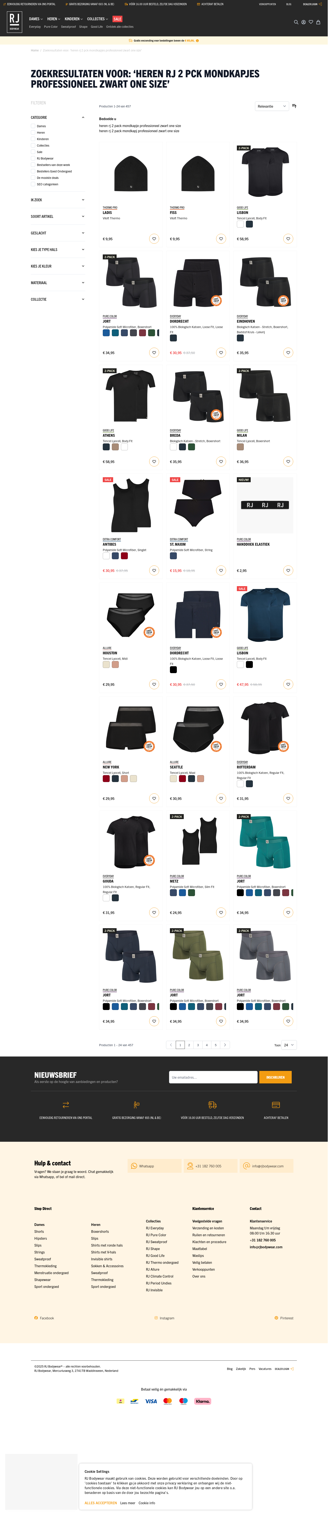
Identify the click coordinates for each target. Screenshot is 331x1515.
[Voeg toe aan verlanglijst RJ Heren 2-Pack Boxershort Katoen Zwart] (221, 461)
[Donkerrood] (124, 555)
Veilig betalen (202, 1262)
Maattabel (199, 1248)
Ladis (107, 212)
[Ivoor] (106, 664)
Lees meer (127, 1503)
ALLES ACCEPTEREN (101, 1503)
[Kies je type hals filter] (58, 249)
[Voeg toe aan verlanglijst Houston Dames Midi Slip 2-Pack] (154, 684)
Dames (39, 1224)
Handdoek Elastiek (253, 544)
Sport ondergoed (46, 1286)
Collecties (153, 1221)
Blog (230, 1369)
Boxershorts (100, 1231)
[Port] (142, 332)
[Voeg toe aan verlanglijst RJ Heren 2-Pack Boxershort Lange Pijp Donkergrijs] (288, 1021)
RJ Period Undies (158, 1283)
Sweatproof (68, 26)
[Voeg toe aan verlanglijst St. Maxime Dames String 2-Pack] (221, 570)
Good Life (97, 26)
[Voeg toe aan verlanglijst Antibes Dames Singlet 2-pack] (154, 570)
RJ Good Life (155, 1255)
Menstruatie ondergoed (51, 1272)
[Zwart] (173, 669)
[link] (171, 1045)
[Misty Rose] (115, 664)
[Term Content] (197, 40)
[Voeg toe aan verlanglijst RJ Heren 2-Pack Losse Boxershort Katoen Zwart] (221, 353)
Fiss (173, 212)
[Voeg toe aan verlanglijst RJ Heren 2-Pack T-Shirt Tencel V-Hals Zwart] (154, 461)
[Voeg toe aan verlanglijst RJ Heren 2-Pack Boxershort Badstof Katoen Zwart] (288, 353)
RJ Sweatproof (156, 1241)
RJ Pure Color (156, 1235)
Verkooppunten (203, 1269)
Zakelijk (241, 1369)
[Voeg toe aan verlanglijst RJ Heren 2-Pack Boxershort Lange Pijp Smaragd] (288, 912)
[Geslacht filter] (58, 233)
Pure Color (51, 26)
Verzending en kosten (208, 1228)
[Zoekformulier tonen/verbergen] (296, 22)
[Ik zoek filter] (58, 199)
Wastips (198, 1255)
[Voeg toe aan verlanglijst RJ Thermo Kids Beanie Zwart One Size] (154, 239)
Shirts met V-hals (103, 1252)
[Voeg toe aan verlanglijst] (311, 21)
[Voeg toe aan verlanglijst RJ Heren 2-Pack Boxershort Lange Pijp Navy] (154, 1021)
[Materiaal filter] (58, 282)
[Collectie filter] (58, 299)
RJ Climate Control (159, 1276)
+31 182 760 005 (263, 1240)
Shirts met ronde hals (107, 1245)
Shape (83, 26)
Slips (37, 1245)
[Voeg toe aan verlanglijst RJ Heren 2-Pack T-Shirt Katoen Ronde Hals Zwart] (288, 798)
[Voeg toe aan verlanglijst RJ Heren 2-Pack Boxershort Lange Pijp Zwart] (154, 353)
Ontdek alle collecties (119, 26)
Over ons (198, 1276)
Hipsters (40, 1238)
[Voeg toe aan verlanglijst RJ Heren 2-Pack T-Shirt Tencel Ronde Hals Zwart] (288, 239)
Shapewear (42, 1279)
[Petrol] (115, 332)
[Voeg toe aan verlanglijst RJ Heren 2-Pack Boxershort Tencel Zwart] (288, 461)
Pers (252, 1369)
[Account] (303, 22)
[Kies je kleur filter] (58, 266)
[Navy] (249, 224)
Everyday (35, 26)
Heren (95, 1224)
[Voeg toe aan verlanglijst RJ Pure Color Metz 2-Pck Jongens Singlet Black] (221, 912)
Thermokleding (45, 1266)
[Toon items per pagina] (289, 1045)
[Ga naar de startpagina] (14, 22)
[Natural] (115, 446)
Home (35, 50)
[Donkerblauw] (124, 332)
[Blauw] (106, 332)
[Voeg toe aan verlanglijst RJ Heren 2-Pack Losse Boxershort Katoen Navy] (221, 684)
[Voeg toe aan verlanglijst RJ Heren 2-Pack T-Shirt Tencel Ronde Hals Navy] (288, 684)
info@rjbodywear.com (266, 1247)
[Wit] (240, 224)
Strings (39, 1252)
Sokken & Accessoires (107, 1266)
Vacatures (265, 1369)
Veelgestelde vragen (207, 1221)
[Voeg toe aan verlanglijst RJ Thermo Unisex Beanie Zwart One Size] (221, 239)
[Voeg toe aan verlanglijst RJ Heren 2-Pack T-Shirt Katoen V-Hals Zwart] (154, 912)
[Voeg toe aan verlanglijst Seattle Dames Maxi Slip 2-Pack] (221, 798)
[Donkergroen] (151, 332)
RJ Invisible (154, 1290)
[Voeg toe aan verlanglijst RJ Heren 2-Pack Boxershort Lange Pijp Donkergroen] (221, 1021)
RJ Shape (153, 1248)
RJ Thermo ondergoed (162, 1262)
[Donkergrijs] (133, 332)
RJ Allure (152, 1269)
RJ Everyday (155, 1228)
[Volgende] (225, 1045)
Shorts (39, 1231)
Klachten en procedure (209, 1241)
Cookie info (147, 1503)
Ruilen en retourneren (208, 1235)
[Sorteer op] (272, 106)
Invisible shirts (101, 1259)
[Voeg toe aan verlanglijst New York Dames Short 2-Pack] (154, 798)
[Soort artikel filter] (58, 216)
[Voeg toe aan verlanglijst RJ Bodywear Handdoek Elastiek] (288, 570)
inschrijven (275, 1077)
